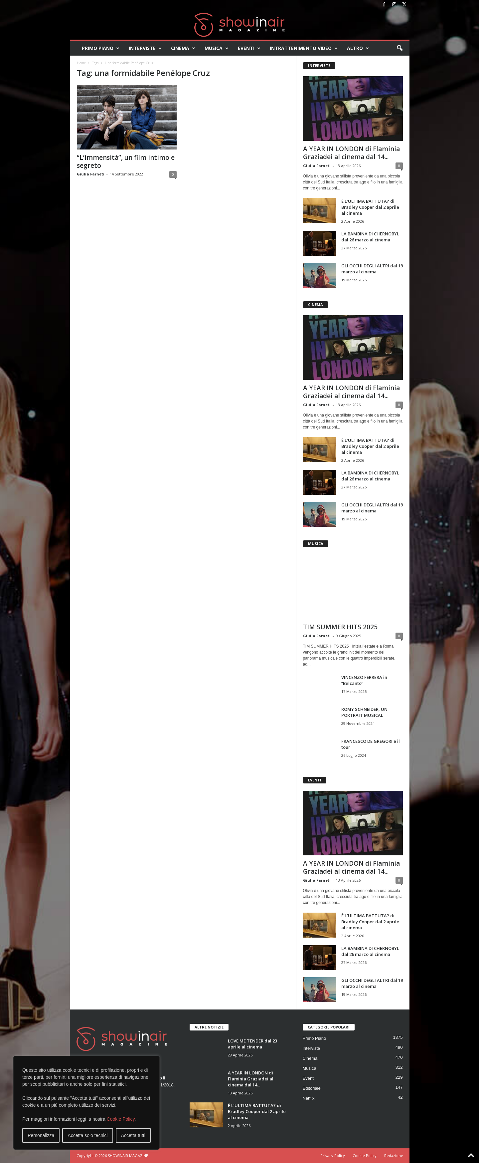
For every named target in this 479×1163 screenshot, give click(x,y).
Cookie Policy (121, 1119)
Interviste (145, 48)
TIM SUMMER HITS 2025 (340, 627)
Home (81, 63)
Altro (358, 48)
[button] (399, 48)
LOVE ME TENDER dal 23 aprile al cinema (252, 1044)
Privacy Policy (332, 1155)
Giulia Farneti (90, 173)
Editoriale (312, 1088)
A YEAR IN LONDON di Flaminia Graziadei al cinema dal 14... (351, 153)
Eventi (249, 48)
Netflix (309, 1098)
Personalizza (41, 1135)
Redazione (393, 1155)
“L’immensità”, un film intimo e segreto (126, 161)
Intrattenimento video (304, 48)
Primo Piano (100, 48)
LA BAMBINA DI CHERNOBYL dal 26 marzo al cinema (370, 237)
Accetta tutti (133, 1135)
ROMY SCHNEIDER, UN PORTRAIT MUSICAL (364, 712)
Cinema (183, 48)
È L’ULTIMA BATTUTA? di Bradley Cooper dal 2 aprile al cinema (370, 207)
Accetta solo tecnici (88, 1135)
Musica (217, 48)
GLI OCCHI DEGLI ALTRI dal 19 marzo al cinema (372, 269)
